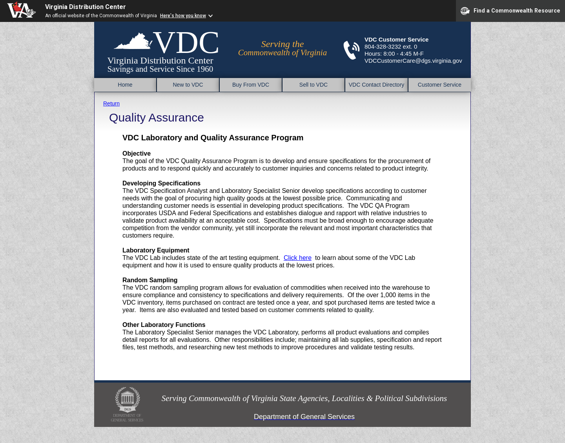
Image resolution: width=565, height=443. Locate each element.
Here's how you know (183, 15)
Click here (298, 257)
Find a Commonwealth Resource (510, 11)
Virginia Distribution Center (85, 7)
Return (111, 103)
